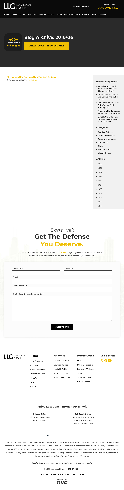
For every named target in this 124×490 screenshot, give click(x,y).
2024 (99, 172)
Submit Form (62, 327)
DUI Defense (32, 80)
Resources (70, 474)
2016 (99, 206)
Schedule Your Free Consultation (47, 46)
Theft (100, 146)
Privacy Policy (57, 474)
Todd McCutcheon (62, 373)
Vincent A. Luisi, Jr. (62, 361)
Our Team (31, 14)
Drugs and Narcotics (107, 139)
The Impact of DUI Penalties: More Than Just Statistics (31, 77)
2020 (99, 189)
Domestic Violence (106, 136)
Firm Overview (18, 14)
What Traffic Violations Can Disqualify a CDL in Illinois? (108, 96)
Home (6, 14)
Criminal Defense (46, 14)
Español (86, 14)
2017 (99, 202)
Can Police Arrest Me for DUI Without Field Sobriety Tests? (108, 105)
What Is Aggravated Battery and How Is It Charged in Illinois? (107, 88)
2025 (99, 168)
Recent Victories (72, 14)
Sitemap (81, 474)
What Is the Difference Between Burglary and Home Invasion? (108, 119)
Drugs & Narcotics (85, 365)
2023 (99, 176)
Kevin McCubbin (61, 369)
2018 (99, 198)
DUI (79, 361)
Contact (103, 14)
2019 (99, 193)
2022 (99, 181)
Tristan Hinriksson (62, 378)
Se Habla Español (81, 7)
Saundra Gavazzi (61, 365)
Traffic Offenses (84, 378)
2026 (99, 164)
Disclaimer (44, 474)
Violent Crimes (104, 153)
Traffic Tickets (104, 150)
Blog (94, 14)
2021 (99, 185)
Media (59, 14)
